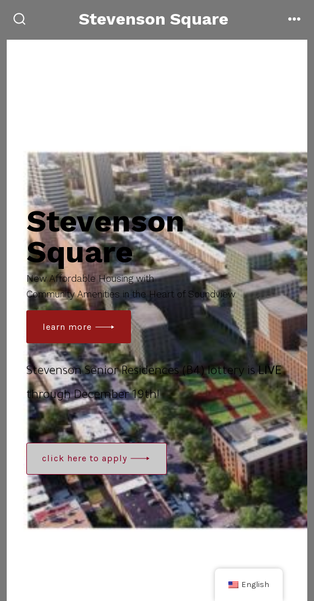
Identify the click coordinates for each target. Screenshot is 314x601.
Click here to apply (84, 458)
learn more (67, 326)
